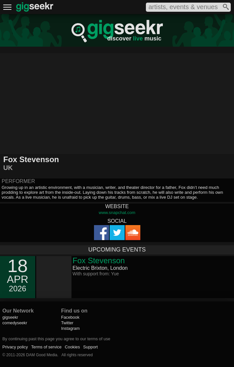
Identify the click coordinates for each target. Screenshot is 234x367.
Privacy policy (15, 346)
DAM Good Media (41, 355)
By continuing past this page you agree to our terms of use (56, 338)
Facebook (70, 317)
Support (90, 346)
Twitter (67, 322)
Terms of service (46, 346)
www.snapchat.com (117, 212)
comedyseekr (14, 322)
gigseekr (10, 317)
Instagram (70, 328)
